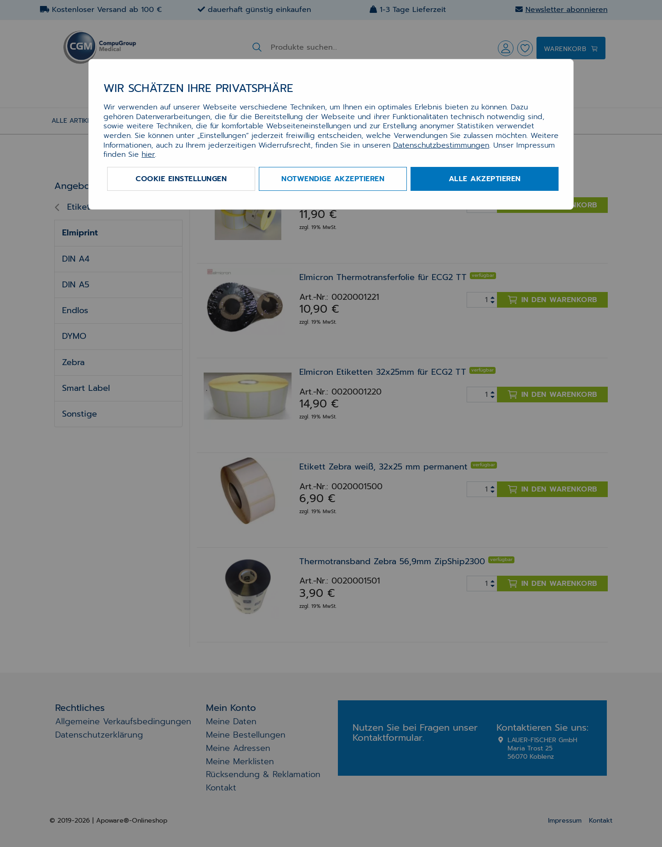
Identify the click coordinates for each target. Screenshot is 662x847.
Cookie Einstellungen (181, 178)
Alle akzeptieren (485, 178)
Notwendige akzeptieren (332, 178)
